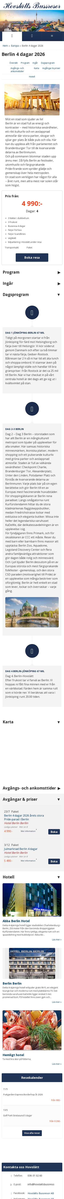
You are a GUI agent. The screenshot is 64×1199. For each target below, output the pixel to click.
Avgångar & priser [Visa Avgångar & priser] (51, 68)
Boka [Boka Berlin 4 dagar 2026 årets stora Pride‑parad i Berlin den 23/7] (54, 832)
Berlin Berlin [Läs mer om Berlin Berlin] (12, 983)
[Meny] (52, 36)
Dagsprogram (16, 294)
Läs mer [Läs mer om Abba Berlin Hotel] (56, 939)
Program (11, 272)
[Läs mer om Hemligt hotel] (32, 1038)
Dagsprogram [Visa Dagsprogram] (48, 62)
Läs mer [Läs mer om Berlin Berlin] (56, 1002)
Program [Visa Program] (25, 62)
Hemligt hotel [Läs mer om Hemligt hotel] (13, 1055)
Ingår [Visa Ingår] (35, 62)
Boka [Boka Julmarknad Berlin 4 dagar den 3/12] (54, 861)
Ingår (8, 283)
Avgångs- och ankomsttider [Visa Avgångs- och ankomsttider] (17, 70)
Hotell (8, 877)
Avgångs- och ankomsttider (29, 788)
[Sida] (12, 36)
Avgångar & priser (20, 799)
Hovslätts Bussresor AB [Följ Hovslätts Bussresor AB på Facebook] (41, 1193)
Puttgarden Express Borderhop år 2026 (23, 1094)
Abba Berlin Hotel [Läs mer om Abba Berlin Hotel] (16, 921)
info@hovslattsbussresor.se (41, 1184)
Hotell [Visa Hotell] (32, 76)
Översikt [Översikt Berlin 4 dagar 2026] (13, 62)
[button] (32, 822)
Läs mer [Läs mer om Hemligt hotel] (56, 1063)
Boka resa (32, 257)
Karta (8, 722)
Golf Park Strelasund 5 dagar (17, 1115)
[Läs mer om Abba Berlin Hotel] (32, 912)
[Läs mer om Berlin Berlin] (32, 976)
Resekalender (32, 1078)
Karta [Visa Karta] (36, 68)
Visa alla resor (32, 1133)
